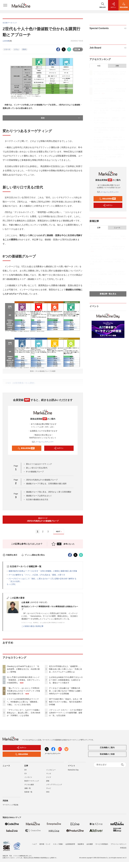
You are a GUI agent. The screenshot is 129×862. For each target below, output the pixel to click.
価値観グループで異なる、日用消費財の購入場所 (46, 484)
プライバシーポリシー (118, 844)
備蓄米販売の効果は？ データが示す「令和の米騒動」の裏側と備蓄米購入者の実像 (43, 571)
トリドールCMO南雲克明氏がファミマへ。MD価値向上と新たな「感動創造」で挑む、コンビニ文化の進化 (23, 702)
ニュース (117, 228)
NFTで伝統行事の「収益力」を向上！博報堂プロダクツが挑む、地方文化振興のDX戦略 (65, 702)
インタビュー (51, 770)
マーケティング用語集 (10, 805)
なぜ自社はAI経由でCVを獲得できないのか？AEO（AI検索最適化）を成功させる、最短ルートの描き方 (66, 680)
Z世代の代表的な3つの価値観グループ (42, 480)
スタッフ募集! (58, 844)
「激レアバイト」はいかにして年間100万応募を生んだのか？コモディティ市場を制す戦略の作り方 (23, 691)
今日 (98, 66)
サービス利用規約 (101, 844)
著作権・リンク (44, 844)
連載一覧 (27, 788)
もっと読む (11, 584)
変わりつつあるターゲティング (39, 464)
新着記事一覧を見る (108, 294)
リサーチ (7, 49)
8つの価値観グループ (35, 472)
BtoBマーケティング (31, 781)
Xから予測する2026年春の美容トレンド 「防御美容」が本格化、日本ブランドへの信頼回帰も (24, 680)
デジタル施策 (29, 785)
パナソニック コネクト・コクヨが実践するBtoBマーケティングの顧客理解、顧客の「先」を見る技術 (66, 712)
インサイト (28, 777)
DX (25, 770)
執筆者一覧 (28, 792)
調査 (47, 781)
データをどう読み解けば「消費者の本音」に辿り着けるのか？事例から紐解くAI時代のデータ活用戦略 (65, 691)
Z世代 (24, 49)
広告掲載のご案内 (107, 747)
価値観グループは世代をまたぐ (39, 496)
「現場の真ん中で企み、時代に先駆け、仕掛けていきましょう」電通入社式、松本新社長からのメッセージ (107, 284)
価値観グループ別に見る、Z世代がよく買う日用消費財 (48, 492)
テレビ (48, 788)
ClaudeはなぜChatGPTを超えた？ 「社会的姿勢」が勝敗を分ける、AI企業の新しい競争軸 (23, 669)
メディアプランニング (54, 785)
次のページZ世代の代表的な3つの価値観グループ (43, 519)
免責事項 (81, 844)
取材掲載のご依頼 (107, 754)
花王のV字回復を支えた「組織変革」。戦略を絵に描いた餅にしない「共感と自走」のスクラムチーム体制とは (65, 669)
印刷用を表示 (10, 555)
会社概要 (89, 844)
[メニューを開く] (5, 5)
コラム (16, 49)
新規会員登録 (26, 448)
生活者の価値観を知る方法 (37, 499)
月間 (117, 66)
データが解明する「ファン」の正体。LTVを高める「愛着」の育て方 (37, 575)
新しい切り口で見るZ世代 (37, 468)
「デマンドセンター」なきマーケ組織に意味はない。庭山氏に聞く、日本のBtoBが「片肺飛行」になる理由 (23, 712)
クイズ (48, 777)
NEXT (59, 532)
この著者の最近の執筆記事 (32, 626)
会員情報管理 (70, 844)
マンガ (48, 773)
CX (25, 773)
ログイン (58, 448)
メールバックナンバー (43, 442)
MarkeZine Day (73, 770)
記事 (98, 228)
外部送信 (123, 848)
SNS (47, 792)
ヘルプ (34, 844)
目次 (60, 118)
